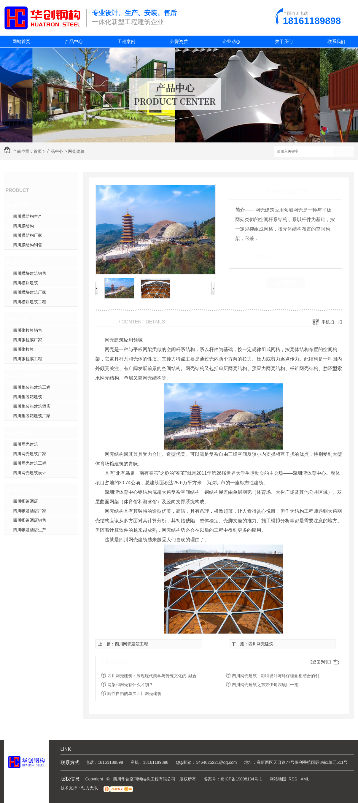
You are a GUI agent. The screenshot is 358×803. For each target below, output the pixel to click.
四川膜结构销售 (27, 244)
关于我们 (284, 41)
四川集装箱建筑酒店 (31, 406)
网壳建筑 (76, 151)
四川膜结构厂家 (27, 235)
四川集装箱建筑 (27, 396)
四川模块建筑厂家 (29, 292)
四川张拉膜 (23, 349)
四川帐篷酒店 (25, 501)
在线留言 (285, 282)
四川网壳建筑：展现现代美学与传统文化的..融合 (152, 675)
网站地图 (278, 779)
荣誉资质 (179, 41)
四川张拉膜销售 (27, 330)
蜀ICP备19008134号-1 (241, 779)
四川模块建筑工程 (29, 301)
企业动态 (231, 41)
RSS (293, 779)
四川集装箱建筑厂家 (31, 415)
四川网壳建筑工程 (29, 463)
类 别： (245, 256)
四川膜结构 (23, 225)
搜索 (344, 151)
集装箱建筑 (26, 376)
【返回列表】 (320, 662)
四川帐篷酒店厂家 (29, 510)
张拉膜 (21, 319)
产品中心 (74, 41)
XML (304, 779)
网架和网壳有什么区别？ (130, 684)
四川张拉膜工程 (27, 358)
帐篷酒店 (23, 490)
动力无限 (89, 787)
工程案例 (126, 41)
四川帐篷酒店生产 (29, 529)
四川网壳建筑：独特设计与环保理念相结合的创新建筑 (279, 675)
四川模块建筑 (25, 282)
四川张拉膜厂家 (27, 339)
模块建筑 (23, 262)
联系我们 (336, 41)
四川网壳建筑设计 (29, 472)
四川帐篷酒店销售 (29, 520)
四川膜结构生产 (27, 216)
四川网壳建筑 (25, 444)
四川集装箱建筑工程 (31, 387)
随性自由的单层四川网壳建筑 (134, 693)
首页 (38, 151)
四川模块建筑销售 (29, 273)
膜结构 (21, 205)
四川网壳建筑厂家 (29, 453)
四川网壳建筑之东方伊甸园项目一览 (265, 684)
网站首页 (21, 41)
